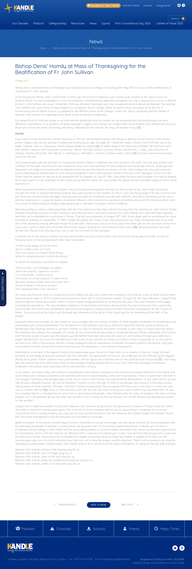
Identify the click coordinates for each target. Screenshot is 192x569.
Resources (78, 23)
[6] (45, 389)
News (93, 23)
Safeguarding (57, 23)
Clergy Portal (163, 5)
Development (161, 562)
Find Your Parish (131, 5)
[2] (97, 146)
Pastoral (38, 23)
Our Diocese (20, 23)
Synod (106, 23)
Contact (148, 5)
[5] (160, 359)
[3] (135, 153)
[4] (135, 227)
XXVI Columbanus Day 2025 (133, 23)
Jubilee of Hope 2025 (169, 23)
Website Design (141, 562)
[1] (139, 127)
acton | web (177, 562)
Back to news (98, 505)
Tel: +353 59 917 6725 (81, 559)
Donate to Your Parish (103, 5)
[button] (2, 288)
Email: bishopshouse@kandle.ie (112, 559)
